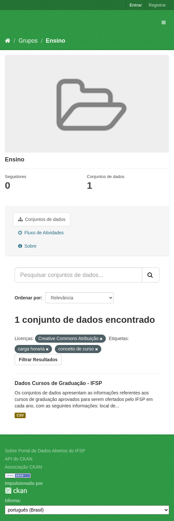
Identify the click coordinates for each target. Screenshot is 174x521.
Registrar (157, 5)
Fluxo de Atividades (41, 232)
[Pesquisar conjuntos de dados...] (78, 274)
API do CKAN (18, 458)
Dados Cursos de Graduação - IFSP (58, 383)
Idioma (12, 500)
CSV (20, 415)
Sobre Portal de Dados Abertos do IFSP (45, 450)
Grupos (28, 40)
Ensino (55, 40)
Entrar (136, 5)
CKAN (16, 490)
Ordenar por (28, 297)
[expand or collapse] (163, 22)
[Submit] (150, 274)
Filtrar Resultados (38, 359)
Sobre (27, 246)
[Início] (7, 40)
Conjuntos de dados (41, 219)
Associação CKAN (23, 467)
